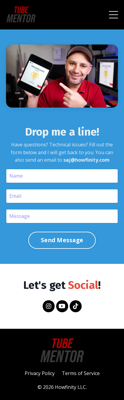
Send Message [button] (62, 240)
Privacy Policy (40, 373)
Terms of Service (81, 373)
